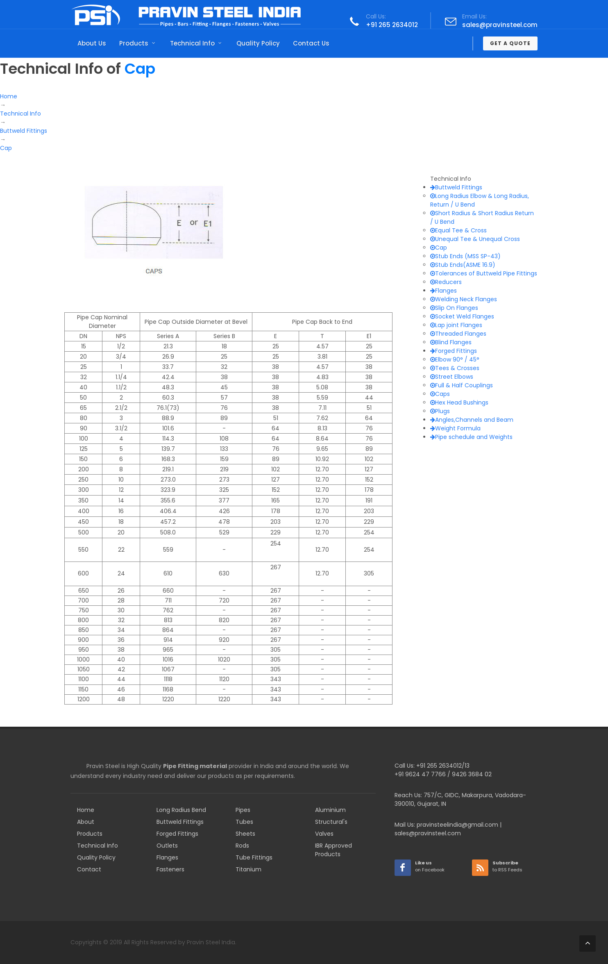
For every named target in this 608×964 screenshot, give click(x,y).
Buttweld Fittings (456, 187)
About (85, 822)
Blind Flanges (451, 342)
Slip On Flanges (454, 308)
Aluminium (330, 810)
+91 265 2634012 (392, 24)
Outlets (167, 845)
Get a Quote (510, 43)
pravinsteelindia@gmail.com (457, 825)
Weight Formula (455, 428)
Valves (324, 834)
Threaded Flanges (458, 334)
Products (89, 834)
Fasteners (170, 869)
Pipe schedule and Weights (471, 437)
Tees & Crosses (454, 368)
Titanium (248, 869)
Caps (440, 394)
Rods (242, 845)
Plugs (440, 411)
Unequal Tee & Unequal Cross (475, 239)
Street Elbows (451, 377)
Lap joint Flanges (456, 325)
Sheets (245, 834)
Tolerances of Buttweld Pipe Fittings (483, 273)
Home (85, 810)
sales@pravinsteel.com (500, 24)
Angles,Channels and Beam (471, 420)
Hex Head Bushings (459, 402)
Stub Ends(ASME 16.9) (462, 265)
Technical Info (97, 845)
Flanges (443, 290)
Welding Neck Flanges (463, 299)
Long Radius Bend (181, 810)
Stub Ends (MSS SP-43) (465, 256)
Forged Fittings (453, 351)
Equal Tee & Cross (458, 230)
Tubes (244, 822)
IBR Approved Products (333, 849)
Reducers (446, 282)
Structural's (331, 822)
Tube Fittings (254, 857)
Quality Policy (96, 857)
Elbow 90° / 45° (454, 359)
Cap (438, 247)
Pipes (243, 810)
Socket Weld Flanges (462, 316)
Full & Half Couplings (461, 385)
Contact (89, 869)
